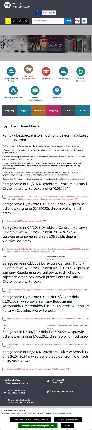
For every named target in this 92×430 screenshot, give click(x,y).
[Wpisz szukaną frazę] (48, 21)
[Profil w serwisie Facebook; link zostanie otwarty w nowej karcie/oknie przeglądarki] (84, 20)
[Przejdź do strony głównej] (18, 5)
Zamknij (67, 425)
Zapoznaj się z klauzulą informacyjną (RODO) (31, 419)
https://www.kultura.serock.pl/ (73, 179)
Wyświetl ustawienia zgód (68, 419)
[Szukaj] (68, 21)
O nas (13, 126)
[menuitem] (9, 110)
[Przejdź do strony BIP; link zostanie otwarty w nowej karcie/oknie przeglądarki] (77, 20)
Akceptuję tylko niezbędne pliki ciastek (38, 425)
